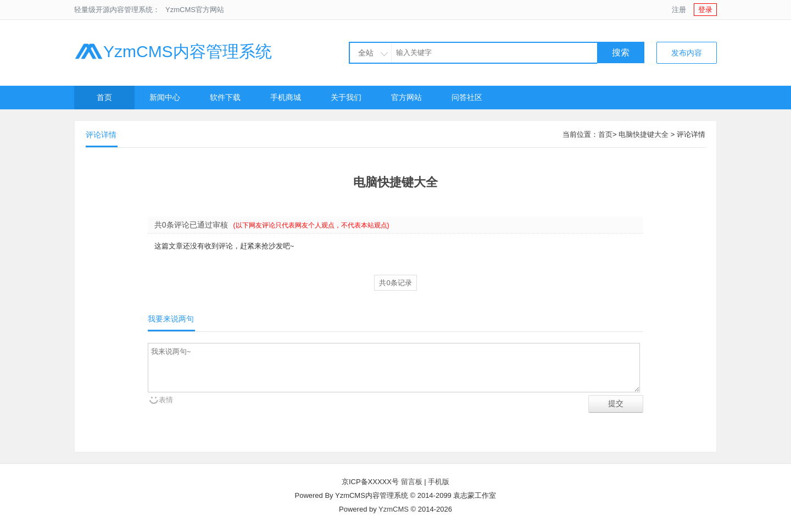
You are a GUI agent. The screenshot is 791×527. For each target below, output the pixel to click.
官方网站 (406, 97)
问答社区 (467, 97)
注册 (679, 9)
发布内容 (686, 52)
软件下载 (225, 97)
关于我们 (346, 97)
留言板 (411, 482)
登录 (705, 9)
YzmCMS (393, 509)
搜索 (621, 52)
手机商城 (285, 97)
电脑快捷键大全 (644, 134)
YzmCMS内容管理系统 (173, 51)
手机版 (438, 482)
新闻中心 (164, 97)
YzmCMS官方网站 (194, 9)
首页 (104, 97)
